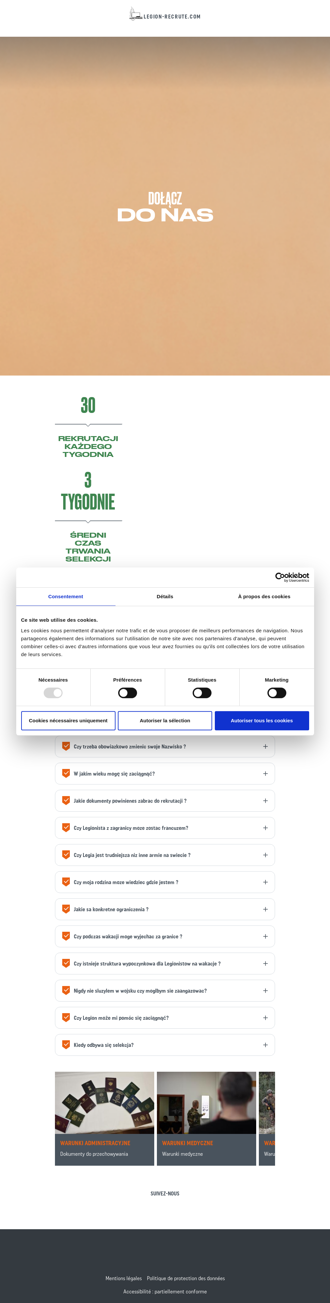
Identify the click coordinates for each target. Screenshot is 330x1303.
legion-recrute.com (172, 17)
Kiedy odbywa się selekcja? (97, 1046)
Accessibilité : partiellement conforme (165, 1291)
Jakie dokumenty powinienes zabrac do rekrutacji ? (124, 802)
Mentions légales (124, 1278)
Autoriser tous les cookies (262, 720)
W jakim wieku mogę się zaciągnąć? (108, 775)
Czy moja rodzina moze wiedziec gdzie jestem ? (119, 883)
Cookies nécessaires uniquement (68, 720)
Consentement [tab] (65, 596)
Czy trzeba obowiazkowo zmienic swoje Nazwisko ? (123, 747)
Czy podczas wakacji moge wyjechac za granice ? (121, 937)
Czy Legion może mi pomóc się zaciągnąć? (115, 1019)
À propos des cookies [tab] (264, 596)
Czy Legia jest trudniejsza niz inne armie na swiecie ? (126, 856)
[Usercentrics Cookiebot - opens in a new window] (280, 577)
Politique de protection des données (186, 1278)
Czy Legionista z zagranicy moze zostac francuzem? (124, 829)
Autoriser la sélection (165, 720)
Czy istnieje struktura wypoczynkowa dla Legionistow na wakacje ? (141, 965)
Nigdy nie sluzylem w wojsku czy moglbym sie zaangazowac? (134, 992)
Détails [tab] (165, 596)
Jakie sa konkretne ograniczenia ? (105, 910)
